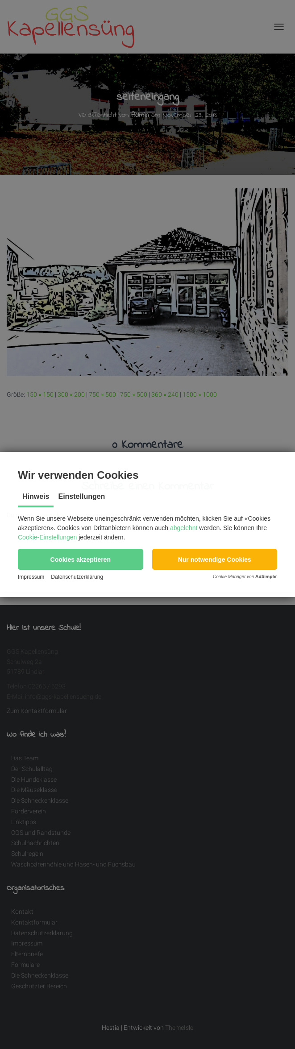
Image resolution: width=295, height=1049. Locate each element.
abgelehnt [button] (184, 527)
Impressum (31, 577)
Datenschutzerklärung (77, 577)
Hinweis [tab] (35, 496)
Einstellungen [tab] (81, 496)
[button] (80, 559)
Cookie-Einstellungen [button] (47, 537)
